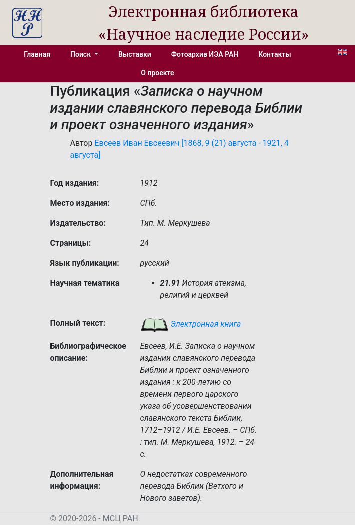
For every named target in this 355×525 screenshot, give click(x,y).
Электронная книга (190, 324)
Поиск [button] (81, 54)
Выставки (134, 54)
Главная (37, 54)
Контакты (274, 54)
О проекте (157, 73)
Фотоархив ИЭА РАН (205, 54)
